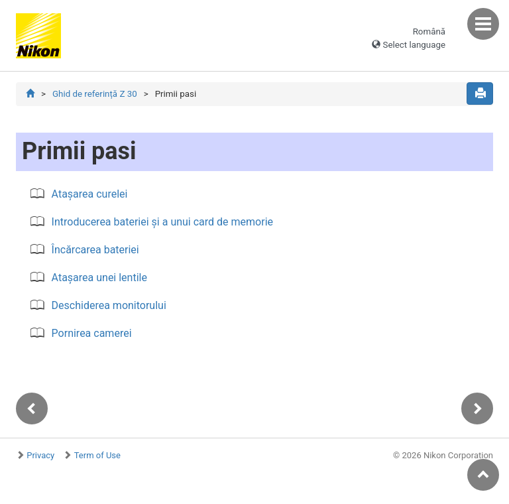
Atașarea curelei (90, 194)
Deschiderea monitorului (109, 305)
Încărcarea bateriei (95, 249)
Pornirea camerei (92, 333)
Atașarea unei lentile (99, 277)
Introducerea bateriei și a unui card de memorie (162, 222)
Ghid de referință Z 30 (94, 94)
